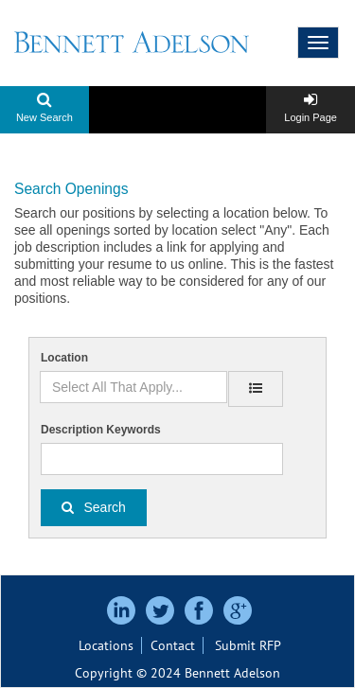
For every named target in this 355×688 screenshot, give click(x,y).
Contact (173, 645)
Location (64, 357)
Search (105, 507)
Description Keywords (101, 429)
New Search (44, 117)
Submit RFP (248, 645)
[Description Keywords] (162, 459)
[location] (255, 389)
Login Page (310, 117)
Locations (106, 645)
